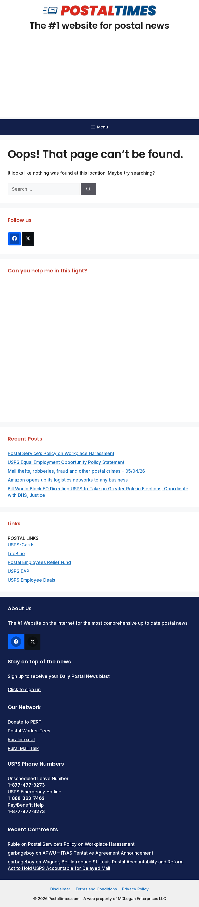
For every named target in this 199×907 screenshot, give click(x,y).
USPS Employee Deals (31, 580)
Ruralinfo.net (21, 739)
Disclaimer (60, 889)
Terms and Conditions (96, 889)
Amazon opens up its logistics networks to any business (68, 480)
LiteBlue (16, 553)
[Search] (88, 189)
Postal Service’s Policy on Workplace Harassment (61, 453)
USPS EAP (18, 571)
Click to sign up (24, 689)
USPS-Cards (21, 544)
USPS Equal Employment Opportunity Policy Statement (66, 462)
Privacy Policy (135, 889)
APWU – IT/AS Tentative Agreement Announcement (97, 853)
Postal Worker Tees (29, 730)
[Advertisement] (99, 80)
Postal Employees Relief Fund (39, 562)
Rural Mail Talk (23, 748)
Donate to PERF (24, 722)
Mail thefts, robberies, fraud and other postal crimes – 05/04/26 (76, 471)
